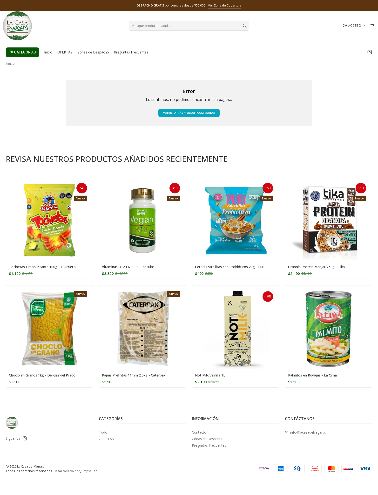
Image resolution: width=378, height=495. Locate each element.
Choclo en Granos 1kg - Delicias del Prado (48, 389)
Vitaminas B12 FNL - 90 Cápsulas (133, 275)
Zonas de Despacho (207, 453)
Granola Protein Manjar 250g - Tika (322, 275)
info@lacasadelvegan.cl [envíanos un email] (305, 446)
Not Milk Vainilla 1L (213, 389)
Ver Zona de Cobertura (224, 5)
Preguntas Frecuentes (209, 459)
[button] (22, 57)
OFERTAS (106, 453)
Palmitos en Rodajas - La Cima (317, 389)
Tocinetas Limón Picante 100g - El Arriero (49, 275)
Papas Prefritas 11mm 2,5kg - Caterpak (140, 389)
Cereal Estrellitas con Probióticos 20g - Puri (232, 277)
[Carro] (372, 31)
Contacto (199, 446)
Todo (103, 446)
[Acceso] (355, 31)
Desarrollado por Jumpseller (75, 485)
